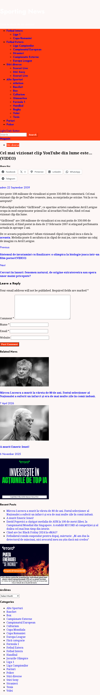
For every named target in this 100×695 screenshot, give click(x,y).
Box (15, 91)
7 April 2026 (7, 403)
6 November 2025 (10, 454)
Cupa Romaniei (22, 38)
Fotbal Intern (15, 31)
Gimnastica (20, 98)
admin (3, 187)
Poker (10, 124)
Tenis (16, 117)
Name (4, 324)
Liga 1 (16, 34)
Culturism (19, 94)
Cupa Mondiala (16, 629)
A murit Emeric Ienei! (14, 447)
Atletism (18, 83)
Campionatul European (27, 49)
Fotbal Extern (15, 42)
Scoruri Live (20, 68)
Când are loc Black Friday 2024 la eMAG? (32, 532)
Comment (7, 318)
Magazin (5, 138)
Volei (16, 113)
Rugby (17, 109)
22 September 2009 (18, 187)
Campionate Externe (26, 57)
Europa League (22, 61)
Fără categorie (16, 640)
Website (5, 337)
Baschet (18, 87)
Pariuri (11, 121)
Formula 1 (19, 102)
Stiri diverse (14, 64)
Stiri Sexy (19, 72)
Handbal (18, 106)
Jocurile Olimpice (17, 658)
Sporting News (22, 11)
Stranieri (18, 53)
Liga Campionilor (23, 46)
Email (4, 331)
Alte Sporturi (15, 79)
